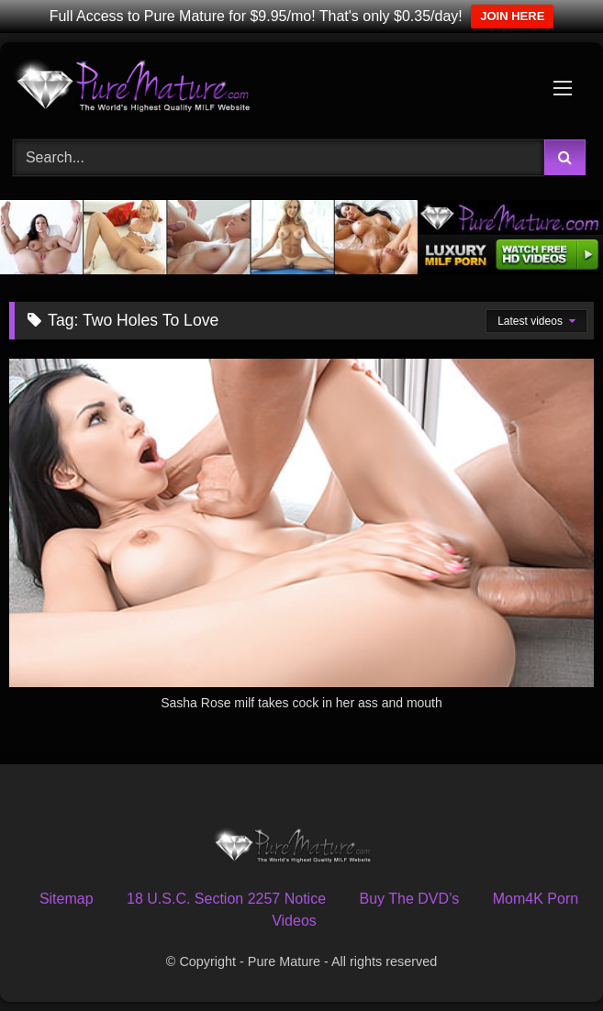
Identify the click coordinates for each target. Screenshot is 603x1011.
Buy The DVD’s (410, 898)
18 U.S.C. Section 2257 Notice (226, 898)
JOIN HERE (512, 16)
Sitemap (66, 898)
